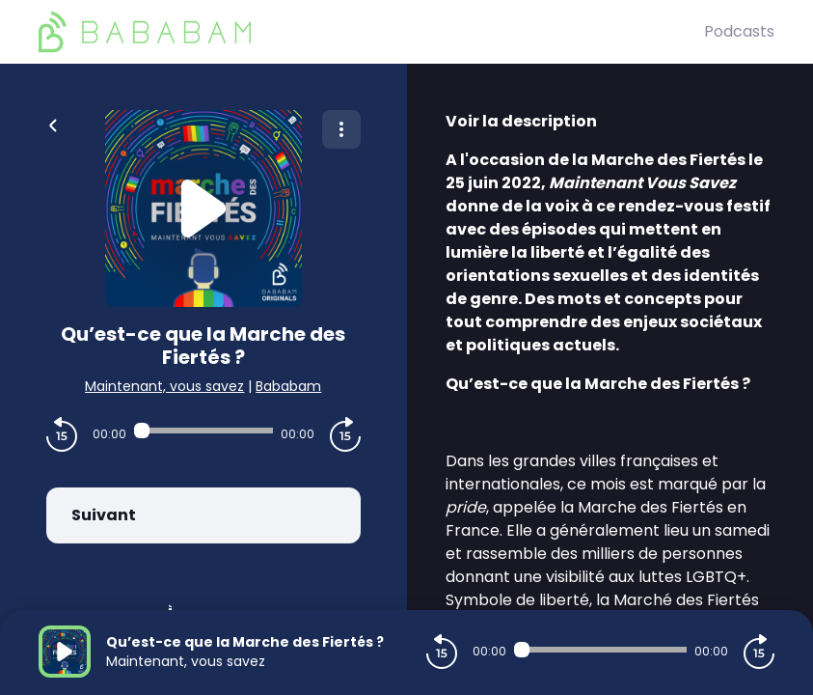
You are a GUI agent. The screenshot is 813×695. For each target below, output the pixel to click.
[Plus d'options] (341, 129)
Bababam (288, 386)
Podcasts (739, 31)
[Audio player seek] (203, 430)
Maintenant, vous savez (164, 386)
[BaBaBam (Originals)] (371, 32)
